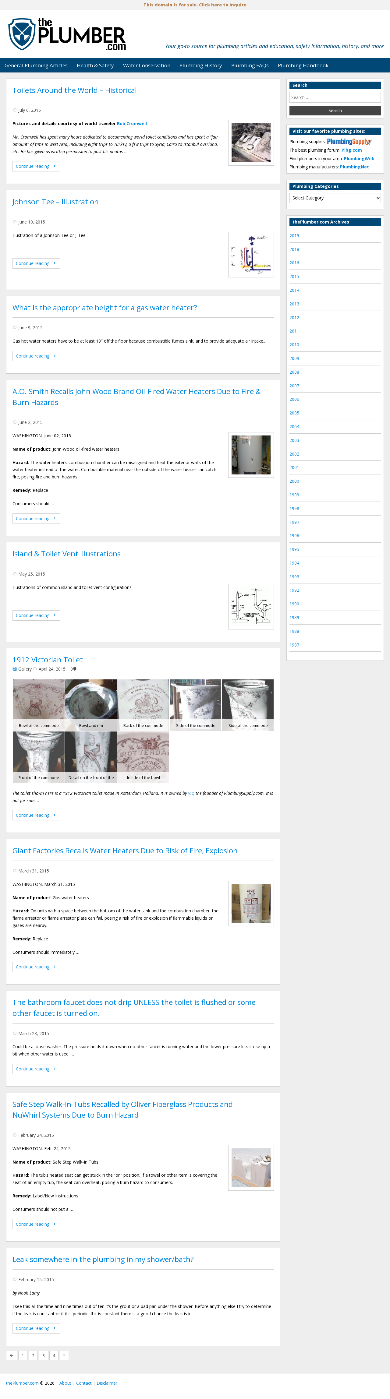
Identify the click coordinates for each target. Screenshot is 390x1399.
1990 (294, 604)
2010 (294, 344)
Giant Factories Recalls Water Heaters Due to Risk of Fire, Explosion (125, 850)
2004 (294, 426)
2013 (294, 304)
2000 (294, 481)
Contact (84, 1383)
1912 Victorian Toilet (47, 659)
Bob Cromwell (132, 123)
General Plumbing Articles (36, 65)
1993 (294, 577)
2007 (294, 386)
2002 (294, 454)
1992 (294, 590)
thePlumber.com (22, 1383)
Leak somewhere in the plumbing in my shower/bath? (103, 1259)
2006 (294, 399)
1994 (294, 563)
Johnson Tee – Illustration (55, 201)
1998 (294, 508)
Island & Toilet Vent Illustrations (66, 554)
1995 (294, 549)
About (65, 1383)
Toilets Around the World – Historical (74, 90)
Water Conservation (146, 65)
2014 (294, 290)
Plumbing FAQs (250, 65)
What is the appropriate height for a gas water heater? (104, 307)
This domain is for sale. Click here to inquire (195, 5)
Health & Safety (95, 65)
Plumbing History (200, 65)
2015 (294, 276)
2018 (294, 249)
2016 (294, 263)
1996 (294, 535)
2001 (294, 467)
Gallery (25, 669)
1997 (294, 522)
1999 (294, 495)
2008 (294, 372)
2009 (294, 358)
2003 (294, 440)
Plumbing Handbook (303, 65)
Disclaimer (107, 1383)
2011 (294, 331)
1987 (294, 645)
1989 (294, 617)
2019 (294, 235)
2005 (294, 413)
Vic (190, 793)
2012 (294, 317)
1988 (294, 631)
